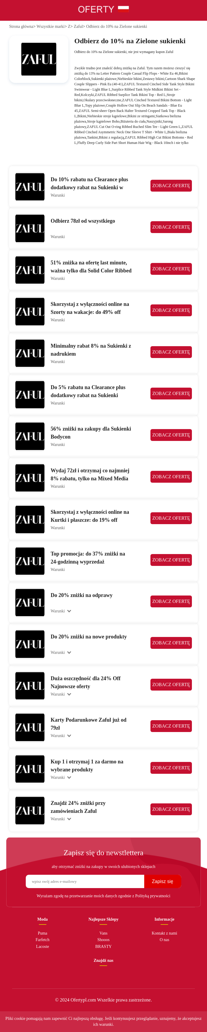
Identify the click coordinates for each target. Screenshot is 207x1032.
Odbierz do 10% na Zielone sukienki (116, 26)
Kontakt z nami (164, 933)
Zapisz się (162, 881)
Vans (103, 933)
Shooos (103, 940)
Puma (42, 933)
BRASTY (103, 946)
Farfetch (42, 940)
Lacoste (42, 946)
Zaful (78, 26)
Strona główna (21, 26)
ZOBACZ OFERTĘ (171, 186)
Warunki (58, 195)
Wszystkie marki (50, 26)
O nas (164, 940)
